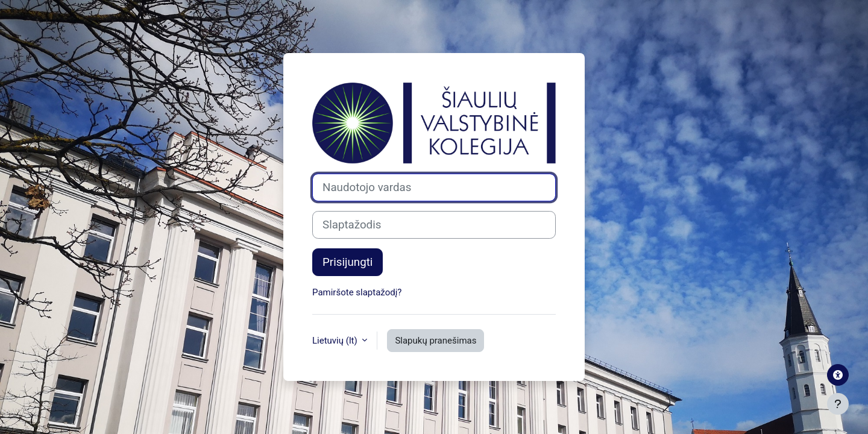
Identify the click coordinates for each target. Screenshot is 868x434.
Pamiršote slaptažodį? (356, 292)
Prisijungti (347, 262)
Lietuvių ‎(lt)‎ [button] (335, 340)
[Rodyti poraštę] (838, 404)
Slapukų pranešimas (435, 340)
